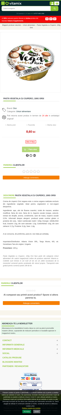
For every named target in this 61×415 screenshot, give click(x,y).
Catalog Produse (11, 358)
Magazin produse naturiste (11, 25)
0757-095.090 (39, 13)
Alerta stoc (51, 125)
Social (6, 353)
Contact (7, 340)
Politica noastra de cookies (31, 408)
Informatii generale (13, 345)
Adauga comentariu (31, 178)
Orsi (15, 108)
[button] (52, 3)
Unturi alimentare (29, 25)
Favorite (31, 125)
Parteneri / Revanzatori (15, 366)
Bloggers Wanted (12, 362)
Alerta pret (11, 125)
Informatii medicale (13, 349)
